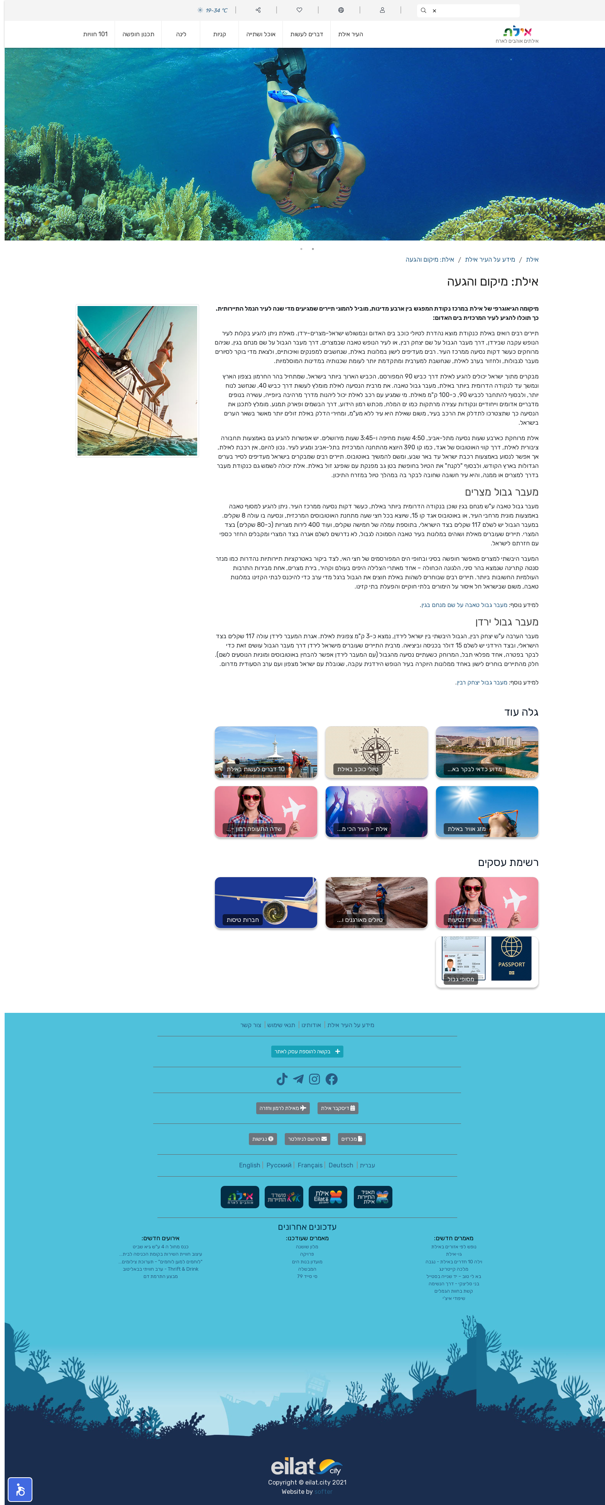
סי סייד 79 (302, 1276)
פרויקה (302, 1254)
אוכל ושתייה (256, 34)
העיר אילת (345, 34)
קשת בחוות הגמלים (449, 1291)
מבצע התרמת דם (156, 1276)
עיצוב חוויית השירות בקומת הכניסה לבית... (156, 1254)
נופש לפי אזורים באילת (449, 1246)
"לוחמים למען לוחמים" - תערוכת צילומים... (156, 1262)
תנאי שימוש (277, 1025)
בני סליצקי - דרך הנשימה (449, 1283)
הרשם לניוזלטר (303, 1139)
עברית (362, 1165)
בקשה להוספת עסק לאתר (302, 1051)
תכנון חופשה (134, 34)
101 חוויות (90, 34)
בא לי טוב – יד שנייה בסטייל (449, 1276)
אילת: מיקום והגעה (425, 259)
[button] (15, 1489)
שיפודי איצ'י (449, 1298)
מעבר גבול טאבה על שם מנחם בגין (460, 605)
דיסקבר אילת (333, 1108)
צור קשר (246, 1025)
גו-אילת (449, 1254)
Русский (274, 1165)
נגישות (258, 1139)
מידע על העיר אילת (485, 259)
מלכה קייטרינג (449, 1269)
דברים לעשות (302, 34)
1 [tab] (308, 249)
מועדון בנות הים (302, 1262)
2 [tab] (297, 249)
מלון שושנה (302, 1246)
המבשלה (303, 1269)
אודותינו (306, 1025)
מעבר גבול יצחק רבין (477, 682)
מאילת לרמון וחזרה (278, 1108)
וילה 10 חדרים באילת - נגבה (449, 1262)
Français (305, 1165)
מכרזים (347, 1139)
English (245, 1165)
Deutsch (336, 1165)
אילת (527, 259)
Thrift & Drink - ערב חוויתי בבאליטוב (156, 1269)
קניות (214, 34)
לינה (176, 34)
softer (319, 1491)
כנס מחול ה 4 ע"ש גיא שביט (156, 1246)
